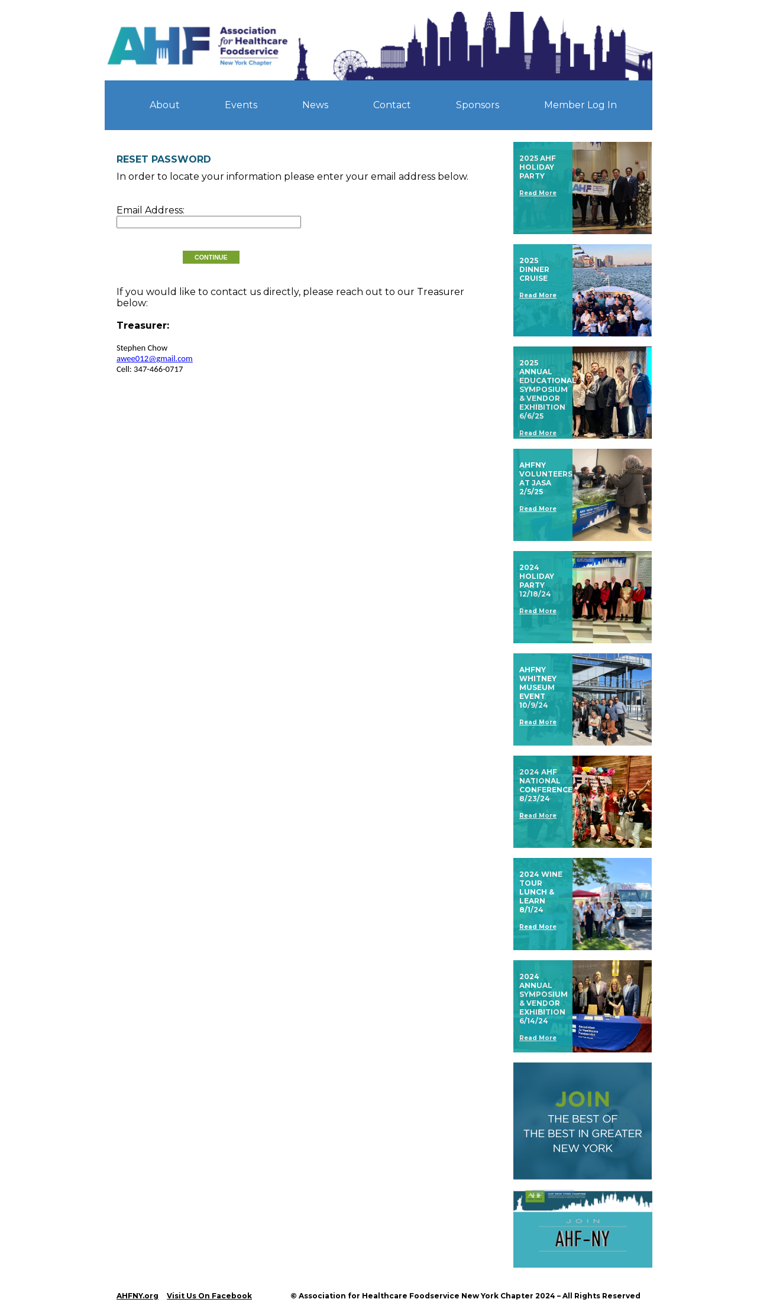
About (165, 105)
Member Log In (580, 105)
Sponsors (477, 105)
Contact (392, 105)
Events (241, 105)
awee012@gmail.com (155, 358)
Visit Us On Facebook (209, 1295)
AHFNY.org (137, 1295)
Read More (538, 193)
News (315, 105)
